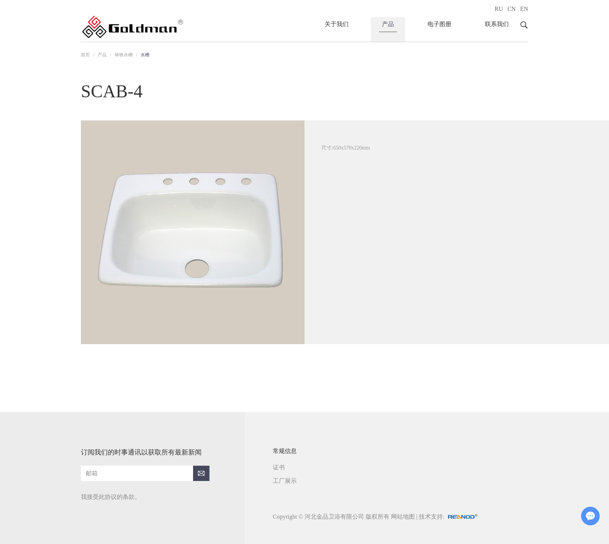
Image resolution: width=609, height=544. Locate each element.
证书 (279, 467)
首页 (85, 54)
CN (511, 9)
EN (524, 9)
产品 (388, 24)
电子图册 (439, 24)
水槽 (145, 54)
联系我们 (497, 24)
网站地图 (403, 516)
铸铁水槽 (124, 54)
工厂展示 (285, 481)
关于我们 (336, 24)
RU (499, 9)
